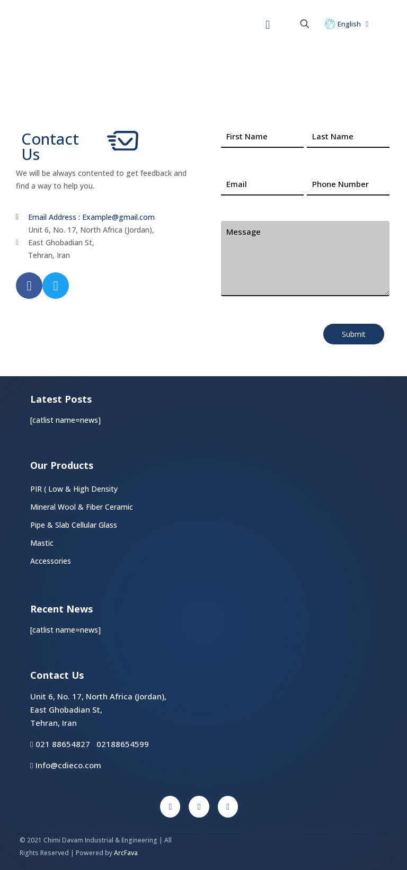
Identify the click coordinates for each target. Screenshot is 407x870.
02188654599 (122, 744)
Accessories (50, 561)
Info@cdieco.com (65, 765)
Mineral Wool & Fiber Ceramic (81, 507)
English (348, 24)
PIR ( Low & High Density (74, 489)
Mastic (42, 543)
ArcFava (126, 852)
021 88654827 (63, 744)
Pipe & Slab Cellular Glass (73, 525)
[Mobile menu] (268, 24)
